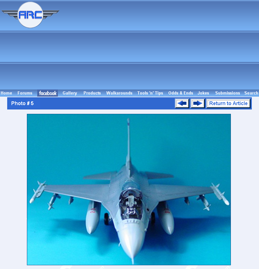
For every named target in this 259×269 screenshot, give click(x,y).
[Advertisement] (160, 45)
